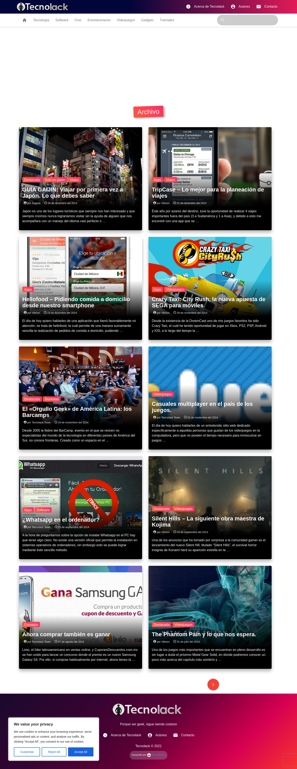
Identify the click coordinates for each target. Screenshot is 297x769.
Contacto (266, 6)
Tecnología (41, 20)
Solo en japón (55, 179)
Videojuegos (126, 20)
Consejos (31, 624)
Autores (240, 6)
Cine (78, 20)
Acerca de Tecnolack (205, 6)
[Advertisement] (148, 65)
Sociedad (52, 399)
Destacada (32, 179)
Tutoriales (167, 20)
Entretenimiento (99, 20)
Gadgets (147, 20)
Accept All (80, 752)
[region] (53, 739)
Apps (157, 179)
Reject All (54, 752)
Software (61, 20)
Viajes (74, 179)
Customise (27, 752)
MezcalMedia (156, 755)
